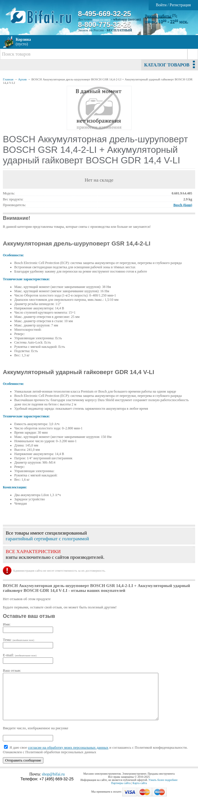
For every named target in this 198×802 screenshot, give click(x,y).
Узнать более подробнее (162, 779)
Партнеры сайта (120, 783)
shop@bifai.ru (53, 774)
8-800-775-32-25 (104, 25)
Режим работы (160, 16)
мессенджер (101, 19)
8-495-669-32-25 (104, 14)
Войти (161, 5)
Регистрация (180, 5)
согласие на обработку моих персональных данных (68, 747)
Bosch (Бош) (182, 205)
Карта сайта (139, 783)
